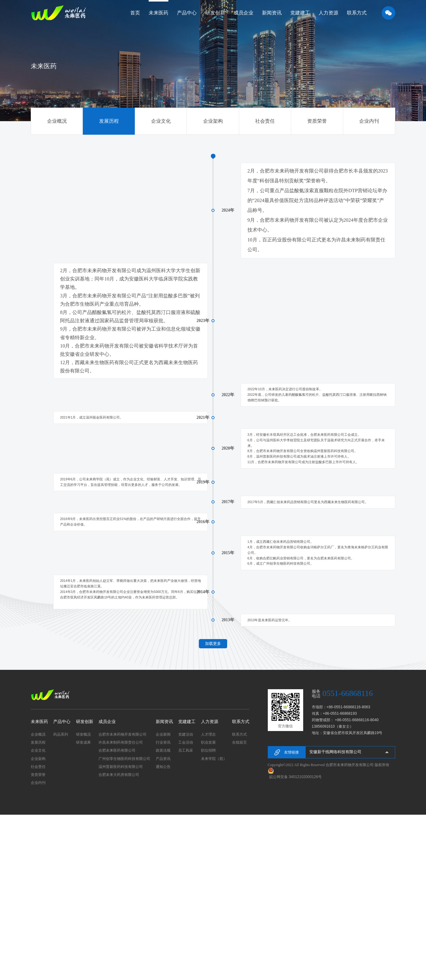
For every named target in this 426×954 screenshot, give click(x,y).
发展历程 (109, 121)
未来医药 (39, 861)
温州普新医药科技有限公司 (120, 906)
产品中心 (61, 861)
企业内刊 (369, 121)
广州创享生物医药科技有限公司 (124, 898)
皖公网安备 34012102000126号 (295, 916)
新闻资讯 (164, 861)
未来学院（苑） (214, 898)
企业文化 (161, 121)
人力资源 (209, 861)
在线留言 (239, 882)
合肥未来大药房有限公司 (118, 914)
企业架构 (213, 121)
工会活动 (185, 882)
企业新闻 (163, 874)
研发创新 (84, 861)
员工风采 (185, 890)
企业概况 (57, 121)
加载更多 (213, 782)
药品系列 (60, 874)
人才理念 (208, 874)
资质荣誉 (317, 121)
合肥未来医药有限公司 (116, 890)
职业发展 (208, 882)
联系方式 (240, 861)
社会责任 (265, 121)
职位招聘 (208, 890)
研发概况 (83, 874)
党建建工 (186, 861)
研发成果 (83, 882)
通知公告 (163, 906)
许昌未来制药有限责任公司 (120, 882)
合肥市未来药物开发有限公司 (122, 874)
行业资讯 (163, 882)
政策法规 (163, 890)
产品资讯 (163, 898)
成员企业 (107, 861)
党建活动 (185, 874)
